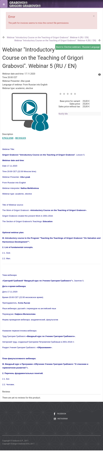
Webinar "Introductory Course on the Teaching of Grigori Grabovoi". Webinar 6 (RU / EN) (48, 37)
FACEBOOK (61, 414)
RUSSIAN (20, 138)
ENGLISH (7, 138)
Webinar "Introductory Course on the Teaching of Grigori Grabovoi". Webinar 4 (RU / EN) (55, 40)
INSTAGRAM (62, 419)
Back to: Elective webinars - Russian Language (78, 47)
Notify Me (63, 114)
